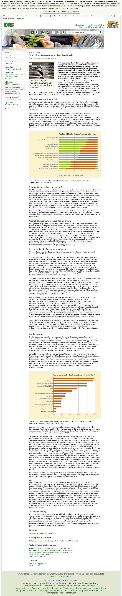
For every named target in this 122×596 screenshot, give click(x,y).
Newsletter (45, 16)
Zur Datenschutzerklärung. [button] (69, 8)
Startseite (8, 52)
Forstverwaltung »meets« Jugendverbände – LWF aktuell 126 (51, 550)
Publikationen (19, 16)
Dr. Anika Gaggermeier (38, 564)
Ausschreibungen (65, 16)
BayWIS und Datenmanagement (11, 104)
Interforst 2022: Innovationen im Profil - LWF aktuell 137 (50, 548)
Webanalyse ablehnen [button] (51, 12)
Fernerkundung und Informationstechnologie (13, 98)
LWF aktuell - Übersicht (38, 556)
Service (7, 108)
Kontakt (75, 16)
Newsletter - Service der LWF (40, 554)
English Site (20, 19)
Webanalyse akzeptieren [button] (70, 12)
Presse (28, 16)
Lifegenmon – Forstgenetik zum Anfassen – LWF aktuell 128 (51, 552)
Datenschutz (95, 16)
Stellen (54, 16)
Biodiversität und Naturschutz (11, 77)
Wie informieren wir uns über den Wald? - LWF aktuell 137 (54, 541)
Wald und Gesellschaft (12, 88)
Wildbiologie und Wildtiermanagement (12, 83)
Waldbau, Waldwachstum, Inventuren (14, 62)
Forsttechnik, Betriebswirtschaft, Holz (13, 68)
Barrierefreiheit (8, 19)
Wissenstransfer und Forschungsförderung (12, 92)
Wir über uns (7, 16)
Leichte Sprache (107, 16)
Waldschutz (9, 73)
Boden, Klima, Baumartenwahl (10, 57)
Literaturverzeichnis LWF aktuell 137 (43, 533)
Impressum (85, 16)
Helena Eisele (35, 566)
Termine (36, 16)
